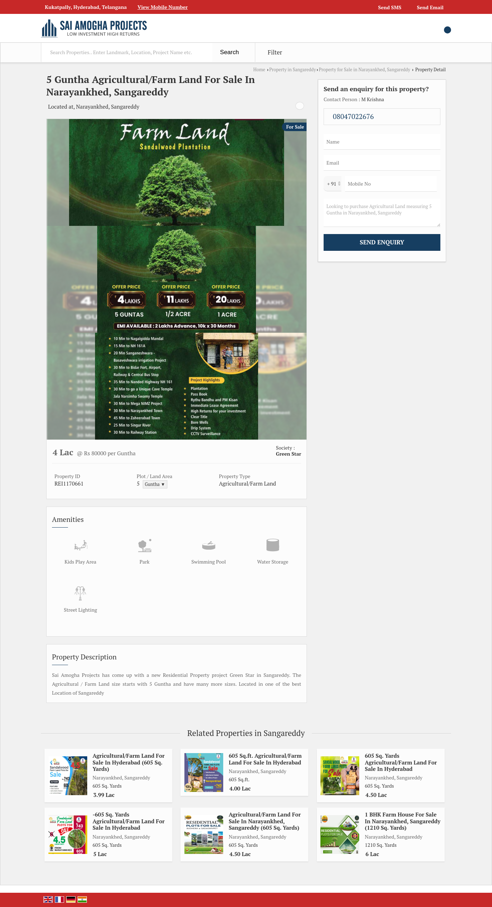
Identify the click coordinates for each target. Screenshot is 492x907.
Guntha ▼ (155, 484)
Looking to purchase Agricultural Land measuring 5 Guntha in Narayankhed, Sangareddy (382, 213)
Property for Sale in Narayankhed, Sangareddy (364, 70)
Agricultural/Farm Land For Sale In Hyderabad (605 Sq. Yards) (128, 762)
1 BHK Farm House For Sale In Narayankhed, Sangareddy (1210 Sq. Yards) (402, 821)
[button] (162, 7)
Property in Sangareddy (292, 70)
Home (259, 70)
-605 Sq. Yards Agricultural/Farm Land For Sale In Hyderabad (128, 821)
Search (229, 52)
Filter (275, 52)
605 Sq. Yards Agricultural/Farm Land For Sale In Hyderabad (401, 762)
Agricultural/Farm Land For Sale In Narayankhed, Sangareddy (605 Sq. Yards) (264, 821)
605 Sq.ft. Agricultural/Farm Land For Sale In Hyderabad (265, 759)
